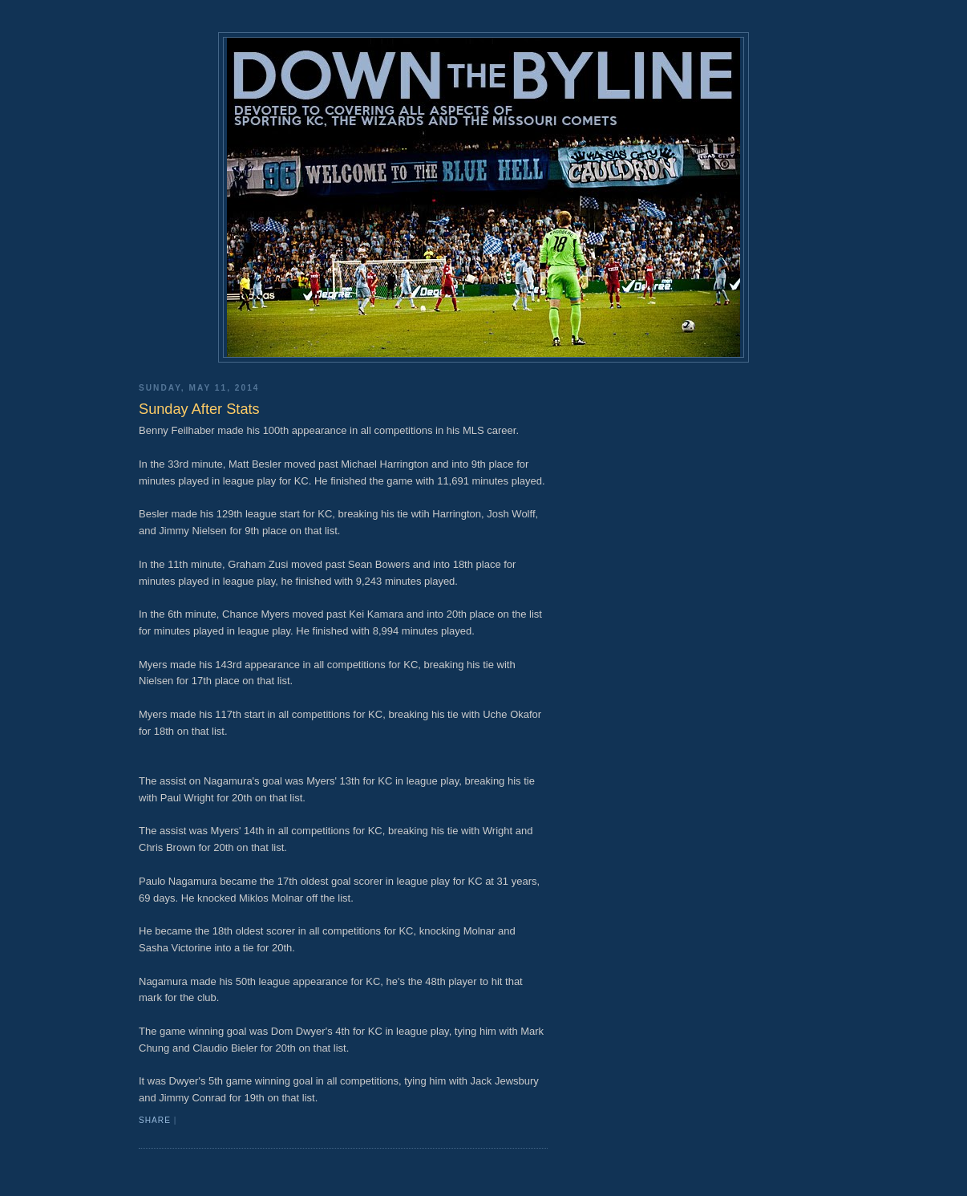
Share (155, 1120)
